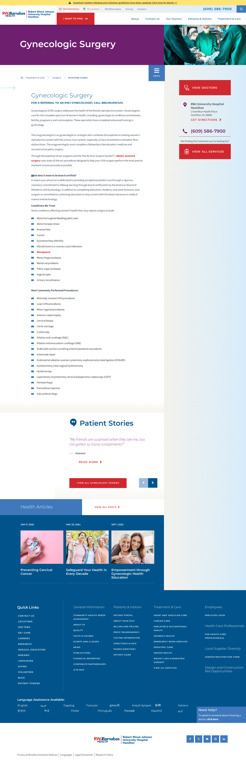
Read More (88, 462)
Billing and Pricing (126, 626)
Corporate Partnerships (89, 664)
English (23, 705)
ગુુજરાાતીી (114, 705)
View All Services (204, 151)
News (76, 647)
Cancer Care (162, 621)
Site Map (78, 670)
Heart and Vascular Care (170, 615)
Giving (129, 9)
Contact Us (26, 616)
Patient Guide (122, 655)
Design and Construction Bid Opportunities (224, 669)
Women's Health (164, 636)
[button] (241, 9)
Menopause (43, 252)
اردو (180, 710)
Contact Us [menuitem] (152, 18)
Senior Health (163, 653)
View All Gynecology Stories (98, 483)
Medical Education (32, 649)
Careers (141, 9)
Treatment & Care (35, 77)
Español (156, 710)
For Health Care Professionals (215, 636)
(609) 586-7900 (208, 131)
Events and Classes (86, 641)
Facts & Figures (83, 636)
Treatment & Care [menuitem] (229, 18)
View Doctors (200, 87)
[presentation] (113, 450)
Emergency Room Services (171, 641)
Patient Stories (29, 683)
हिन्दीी (158, 705)
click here (212, 719)
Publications (82, 653)
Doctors (24, 627)
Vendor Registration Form (222, 657)
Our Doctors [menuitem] (174, 18)
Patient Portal (123, 615)
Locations (25, 621)
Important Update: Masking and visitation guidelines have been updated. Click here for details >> (125, 2)
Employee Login (215, 615)
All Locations (91, 9)
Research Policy (104, 755)
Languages (25, 661)
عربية (43, 705)
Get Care (24, 632)
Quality (78, 630)
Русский (129, 710)
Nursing (23, 655)
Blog (21, 677)
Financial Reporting (86, 658)
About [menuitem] (135, 18)
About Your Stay (124, 621)
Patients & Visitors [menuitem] (199, 18)
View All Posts (106, 507)
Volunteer (25, 672)
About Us (79, 624)
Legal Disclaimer (84, 755)
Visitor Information (127, 638)
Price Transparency (127, 632)
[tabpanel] (27, 456)
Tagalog (68, 705)
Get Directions (69, 9)
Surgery (57, 77)
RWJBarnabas (113, 9)
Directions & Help (125, 643)
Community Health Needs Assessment (89, 617)
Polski (75, 710)
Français (92, 705)
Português (105, 710)
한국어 (22, 710)
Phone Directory (125, 649)
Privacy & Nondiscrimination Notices (37, 755)
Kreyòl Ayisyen (141, 705)
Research (25, 644)
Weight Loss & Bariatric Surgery (169, 660)
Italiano (183, 705)
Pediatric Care (163, 647)
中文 (47, 710)
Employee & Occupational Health (170, 628)
